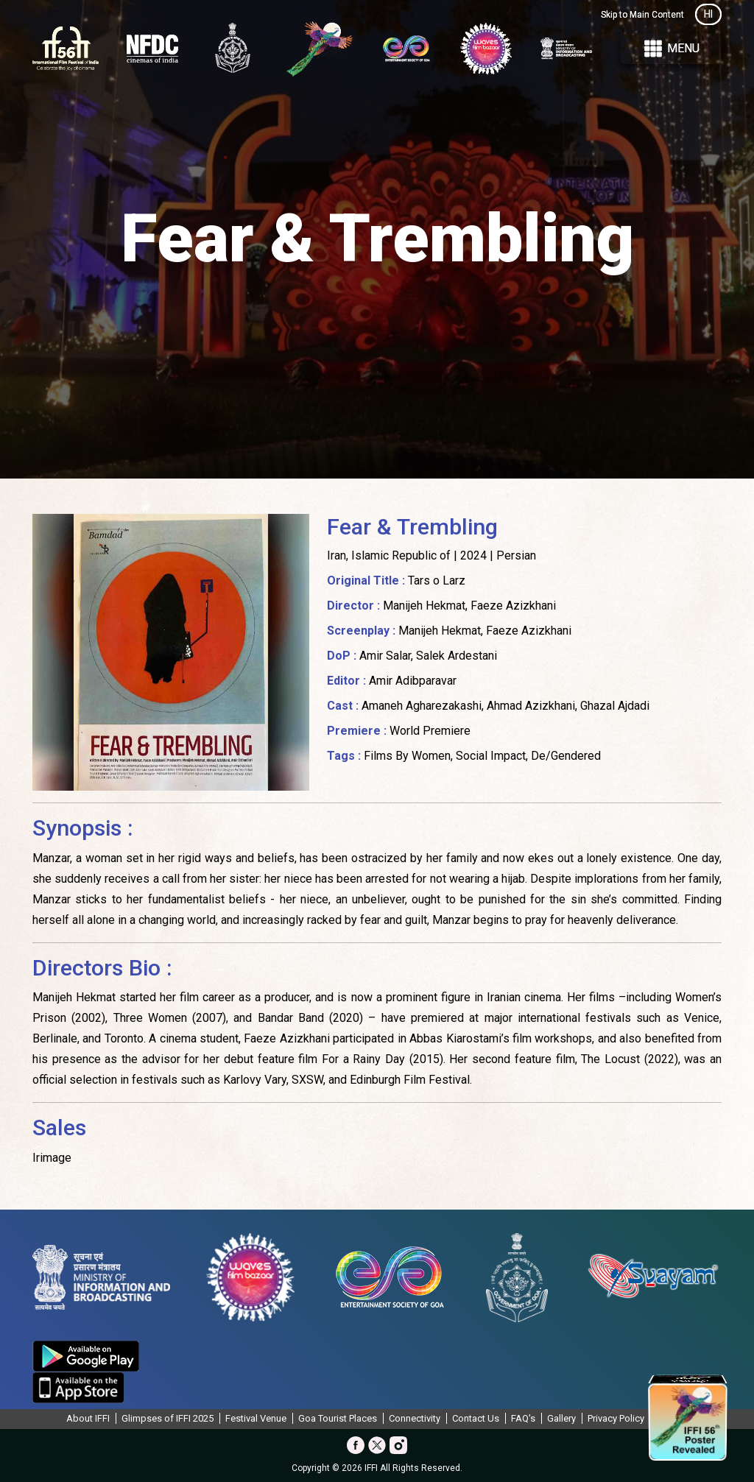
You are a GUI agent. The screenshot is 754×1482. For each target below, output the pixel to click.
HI (708, 14)
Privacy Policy (616, 1418)
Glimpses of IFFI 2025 (167, 1418)
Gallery (561, 1418)
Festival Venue (255, 1418)
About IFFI (88, 1418)
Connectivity (414, 1418)
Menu (671, 49)
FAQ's (523, 1418)
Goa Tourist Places (337, 1418)
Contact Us (475, 1418)
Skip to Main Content (642, 15)
